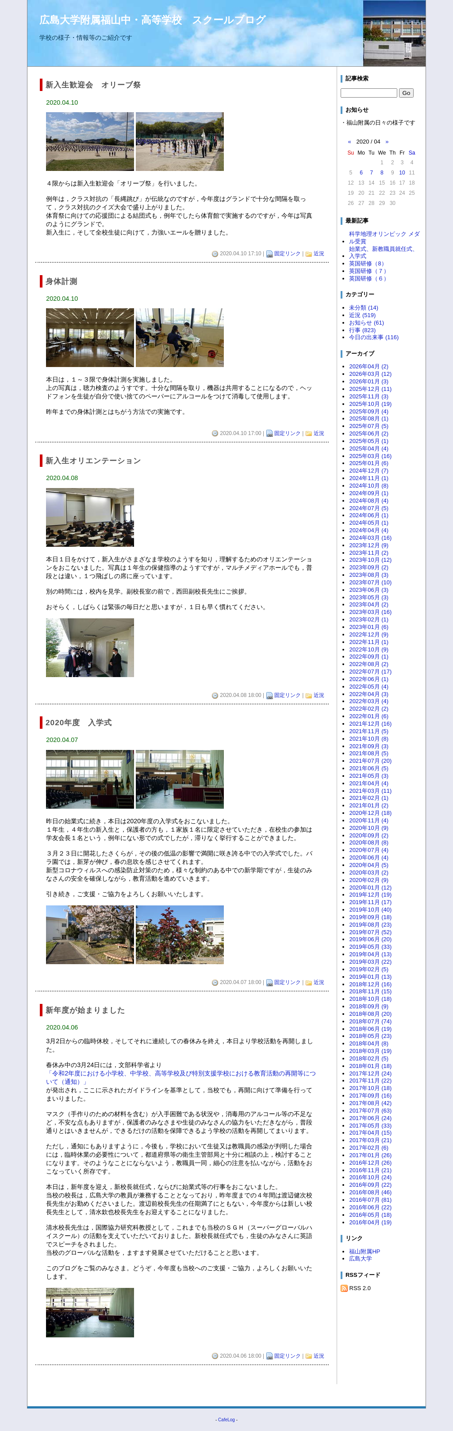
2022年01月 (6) (368, 716)
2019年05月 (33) (370, 946)
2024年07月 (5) (368, 508)
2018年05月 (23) (370, 1036)
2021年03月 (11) (370, 790)
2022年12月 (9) (368, 634)
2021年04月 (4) (368, 783)
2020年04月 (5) (368, 865)
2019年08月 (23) (370, 924)
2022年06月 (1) (368, 679)
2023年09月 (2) (368, 567)
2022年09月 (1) (368, 656)
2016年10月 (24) (370, 1177)
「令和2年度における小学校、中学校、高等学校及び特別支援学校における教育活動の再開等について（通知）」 (181, 1077)
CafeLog (226, 1419)
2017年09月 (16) (370, 1095)
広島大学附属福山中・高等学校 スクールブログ (152, 20)
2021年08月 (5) (368, 753)
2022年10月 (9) (368, 649)
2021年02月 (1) (368, 798)
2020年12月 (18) (370, 813)
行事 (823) (362, 330)
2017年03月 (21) (370, 1140)
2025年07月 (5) (368, 426)
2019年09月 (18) (370, 917)
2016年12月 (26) (370, 1162)
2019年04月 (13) (370, 954)
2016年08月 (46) (370, 1192)
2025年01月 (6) (368, 463)
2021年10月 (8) (368, 738)
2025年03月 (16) (370, 456)
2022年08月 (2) (368, 664)
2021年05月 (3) (368, 775)
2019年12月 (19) (370, 894)
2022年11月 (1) (368, 642)
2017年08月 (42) (370, 1103)
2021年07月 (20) (370, 760)
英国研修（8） (368, 263)
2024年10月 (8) (368, 485)
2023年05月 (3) (368, 597)
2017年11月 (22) (370, 1080)
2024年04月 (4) (368, 530)
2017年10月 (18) (370, 1088)
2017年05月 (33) (370, 1125)
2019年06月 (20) (370, 939)
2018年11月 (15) (370, 991)
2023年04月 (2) (368, 604)
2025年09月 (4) (368, 411)
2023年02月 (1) (368, 619)
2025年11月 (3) (368, 396)
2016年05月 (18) (370, 1214)
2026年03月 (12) (370, 374)
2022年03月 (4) (368, 701)
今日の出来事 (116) (374, 337)
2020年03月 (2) (368, 872)
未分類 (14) (363, 307)
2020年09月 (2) (368, 835)
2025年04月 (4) (368, 448)
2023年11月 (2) (368, 552)
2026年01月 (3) (368, 381)
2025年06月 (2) (368, 433)
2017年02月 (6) (368, 1147)
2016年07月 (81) (370, 1199)
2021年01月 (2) (368, 805)
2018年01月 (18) (370, 1066)
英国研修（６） (369, 278)
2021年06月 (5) (368, 768)
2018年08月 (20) (370, 1014)
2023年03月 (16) (370, 612)
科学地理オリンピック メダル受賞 (384, 238)
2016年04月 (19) (370, 1222)
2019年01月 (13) (370, 976)
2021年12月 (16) (370, 723)
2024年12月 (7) (368, 470)
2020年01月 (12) (370, 887)
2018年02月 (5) (368, 1058)
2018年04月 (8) (368, 1043)
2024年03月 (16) (370, 537)
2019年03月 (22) (370, 961)
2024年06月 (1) (368, 515)
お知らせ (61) (366, 322)
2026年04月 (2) (368, 366)
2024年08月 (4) (368, 500)
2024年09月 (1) (368, 493)
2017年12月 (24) (370, 1073)
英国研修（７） (369, 271)
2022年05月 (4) (368, 686)
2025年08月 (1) (368, 418)
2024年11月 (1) (368, 478)
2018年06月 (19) (370, 1029)
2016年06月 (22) (370, 1207)
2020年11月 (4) (368, 820)
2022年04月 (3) (368, 694)
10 (402, 173)
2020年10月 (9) (368, 828)
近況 (319, 253)
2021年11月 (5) (368, 731)
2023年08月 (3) (368, 575)
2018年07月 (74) (370, 1021)
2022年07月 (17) (370, 671)
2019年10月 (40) (370, 909)
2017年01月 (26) (370, 1155)
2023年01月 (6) (368, 627)
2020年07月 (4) (368, 850)
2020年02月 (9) (368, 880)
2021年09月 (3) (368, 746)
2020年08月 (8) (368, 842)
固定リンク (287, 253)
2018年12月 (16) (370, 984)
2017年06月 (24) (370, 1118)
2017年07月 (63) (370, 1110)
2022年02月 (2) (368, 708)
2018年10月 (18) (370, 999)
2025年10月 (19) (370, 404)
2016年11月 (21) (370, 1170)
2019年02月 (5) (368, 969)
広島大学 (360, 1258)
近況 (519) (362, 315)
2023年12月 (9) (368, 545)
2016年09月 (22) (370, 1184)
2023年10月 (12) (370, 559)
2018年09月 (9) (368, 1006)
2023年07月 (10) (370, 582)
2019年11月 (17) (370, 902)
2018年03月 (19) (370, 1051)
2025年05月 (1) (368, 441)
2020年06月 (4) (368, 857)
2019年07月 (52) (370, 932)
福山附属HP (364, 1251)
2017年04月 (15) (370, 1132)
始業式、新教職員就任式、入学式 (383, 253)
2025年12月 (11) (370, 389)
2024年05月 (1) (368, 522)
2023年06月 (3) (368, 590)
